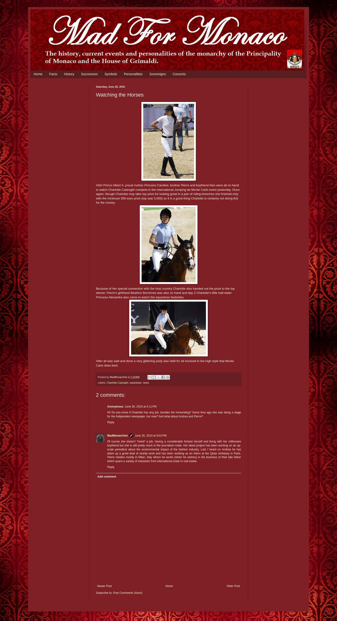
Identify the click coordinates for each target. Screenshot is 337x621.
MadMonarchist (117, 435)
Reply (110, 422)
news (146, 382)
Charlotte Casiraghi (117, 382)
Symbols (111, 74)
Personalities (133, 74)
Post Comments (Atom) (127, 593)
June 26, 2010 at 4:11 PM (141, 406)
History (69, 74)
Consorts (179, 74)
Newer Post (104, 586)
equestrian (135, 382)
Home (38, 74)
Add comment (106, 476)
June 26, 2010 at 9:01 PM (151, 435)
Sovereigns (158, 74)
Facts (53, 74)
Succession (89, 74)
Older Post (233, 586)
